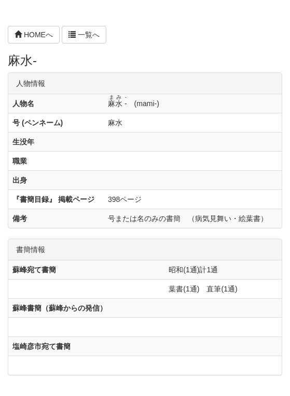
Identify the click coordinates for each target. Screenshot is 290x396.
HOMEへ (34, 35)
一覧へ (84, 35)
